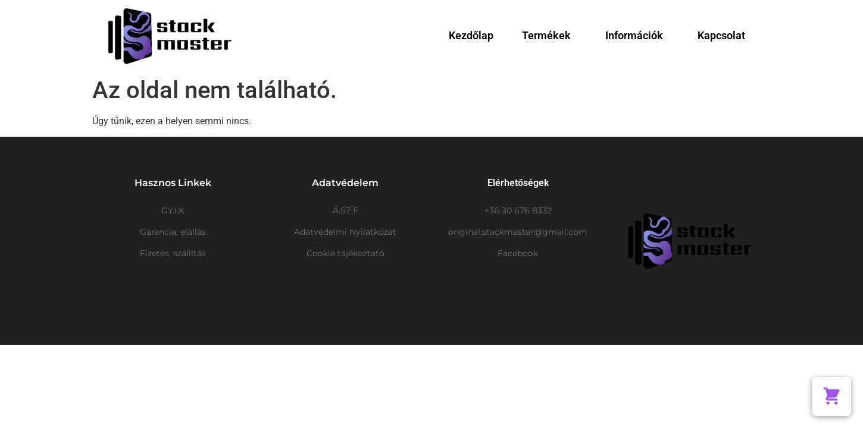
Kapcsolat (721, 35)
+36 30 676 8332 (518, 210)
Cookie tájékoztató (345, 253)
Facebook (518, 253)
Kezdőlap (471, 35)
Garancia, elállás (173, 231)
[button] (831, 396)
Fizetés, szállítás (173, 253)
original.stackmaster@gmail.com (517, 231)
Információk (637, 35)
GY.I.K (173, 210)
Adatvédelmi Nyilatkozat (345, 231)
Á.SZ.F (345, 210)
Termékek (549, 35)
